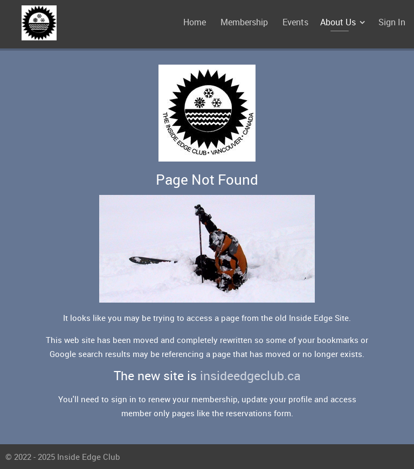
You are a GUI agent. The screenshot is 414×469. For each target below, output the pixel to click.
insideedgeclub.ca (250, 375)
